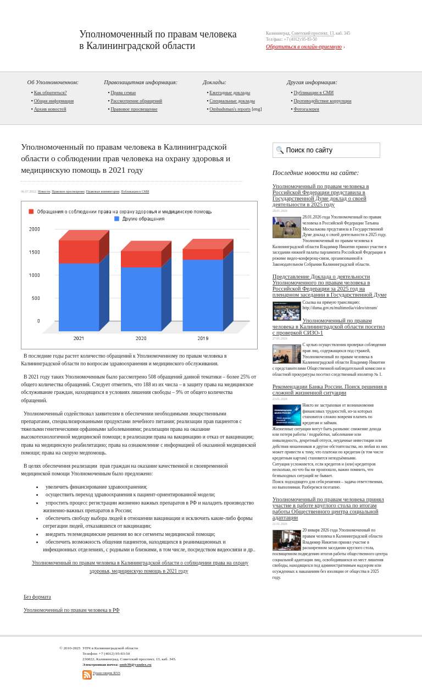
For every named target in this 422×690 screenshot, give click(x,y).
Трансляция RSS (106, 673)
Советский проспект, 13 (312, 33)
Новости (44, 191)
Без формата (37, 597)
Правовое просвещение (133, 109)
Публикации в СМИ (313, 92)
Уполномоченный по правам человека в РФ (72, 610)
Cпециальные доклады (232, 100)
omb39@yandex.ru (135, 664)
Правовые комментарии (103, 191)
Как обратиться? (50, 92)
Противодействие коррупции (322, 100)
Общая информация (54, 100)
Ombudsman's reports (230, 109)
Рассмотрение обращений (136, 100)
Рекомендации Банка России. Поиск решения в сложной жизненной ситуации (330, 390)
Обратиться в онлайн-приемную (304, 46)
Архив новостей (50, 109)
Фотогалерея (306, 109)
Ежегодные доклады (229, 92)
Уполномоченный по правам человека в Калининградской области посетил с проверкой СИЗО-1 (329, 326)
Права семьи (123, 92)
